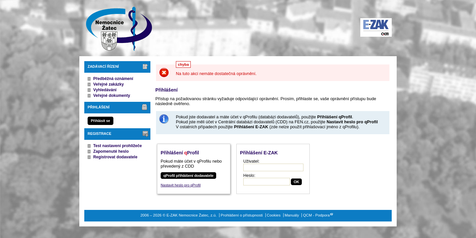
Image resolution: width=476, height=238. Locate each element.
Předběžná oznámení (113, 78)
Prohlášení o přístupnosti (242, 215)
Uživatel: (251, 161)
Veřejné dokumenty (111, 95)
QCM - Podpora (316, 215)
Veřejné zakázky (108, 84)
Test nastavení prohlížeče (117, 145)
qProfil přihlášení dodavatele (188, 176)
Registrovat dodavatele (115, 157)
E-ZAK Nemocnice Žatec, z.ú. (115, 28)
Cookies (274, 215)
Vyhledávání (105, 90)
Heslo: (249, 175)
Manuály (292, 215)
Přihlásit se (100, 121)
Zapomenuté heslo (111, 151)
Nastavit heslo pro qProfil (181, 185)
